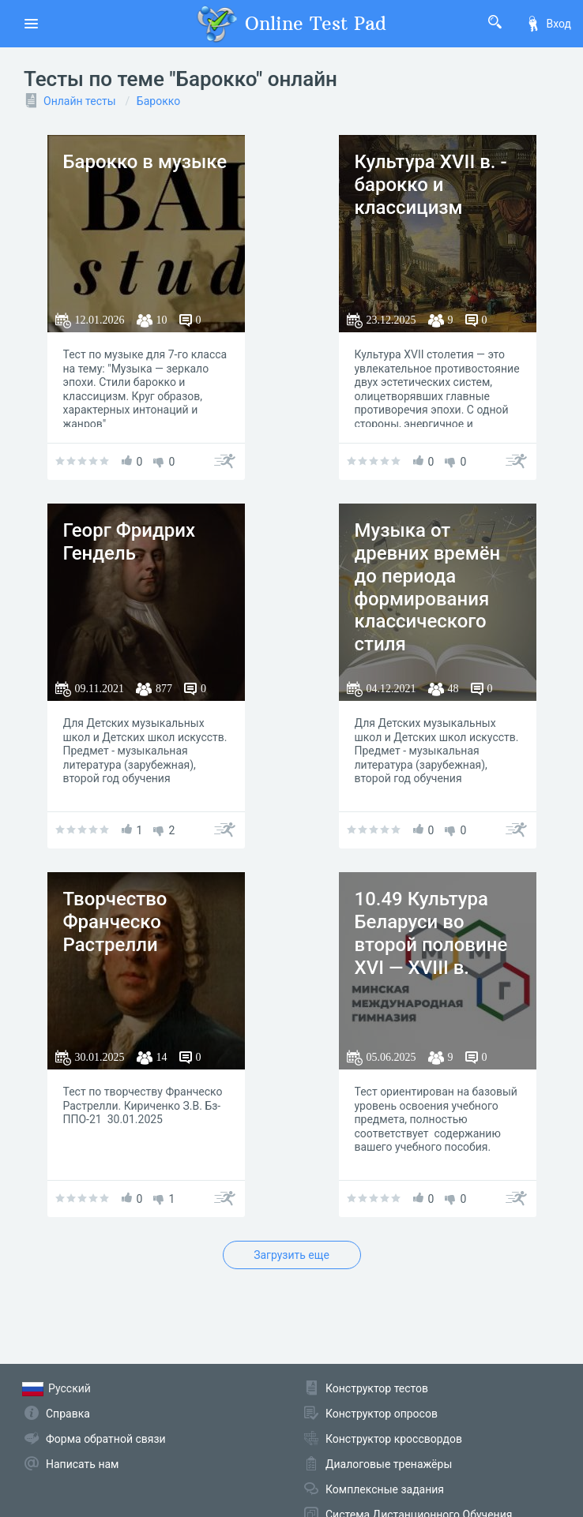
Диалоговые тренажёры (388, 1464)
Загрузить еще (291, 1255)
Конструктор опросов (381, 1413)
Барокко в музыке (145, 162)
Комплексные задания (384, 1489)
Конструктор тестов (376, 1388)
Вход (548, 24)
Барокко (158, 101)
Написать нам (82, 1464)
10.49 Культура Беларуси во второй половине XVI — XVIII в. (431, 933)
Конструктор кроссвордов (393, 1439)
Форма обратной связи (106, 1439)
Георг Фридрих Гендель (129, 541)
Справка (68, 1413)
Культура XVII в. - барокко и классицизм (431, 185)
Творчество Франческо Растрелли (115, 922)
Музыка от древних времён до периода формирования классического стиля (428, 587)
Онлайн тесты (79, 101)
